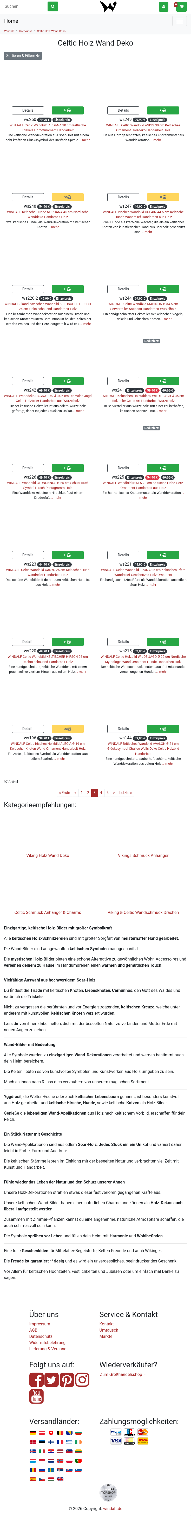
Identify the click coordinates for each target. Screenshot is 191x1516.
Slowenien (78, 1470)
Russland (42, 1470)
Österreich (42, 1433)
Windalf (9, 31)
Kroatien (51, 1451)
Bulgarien (78, 1433)
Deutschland (33, 1433)
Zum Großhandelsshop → (123, 1374)
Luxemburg (33, 1461)
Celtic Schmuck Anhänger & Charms (48, 912)
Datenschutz (40, 1336)
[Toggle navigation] (179, 21)
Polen (69, 1461)
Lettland (60, 1451)
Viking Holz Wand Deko (47, 855)
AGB (33, 1330)
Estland (42, 1442)
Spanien (33, 1479)
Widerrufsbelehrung (47, 1342)
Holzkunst (25, 31)
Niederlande (51, 1461)
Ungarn (51, 1479)
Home (11, 21)
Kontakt (107, 1324)
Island (33, 1451)
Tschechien (42, 1479)
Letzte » (125, 793)
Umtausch (109, 1330)
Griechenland (69, 1442)
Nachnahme (143, 1441)
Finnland (51, 1442)
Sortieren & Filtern (22, 56)
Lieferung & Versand (48, 1348)
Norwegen (60, 1461)
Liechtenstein (69, 1451)
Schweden (51, 1470)
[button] (163, 6)
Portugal (78, 1461)
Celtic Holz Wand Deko (51, 31)
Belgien (60, 1433)
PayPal (116, 1432)
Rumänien (33, 1470)
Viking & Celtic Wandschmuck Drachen (143, 912)
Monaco (42, 1461)
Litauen (78, 1451)
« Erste (64, 793)
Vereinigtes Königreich (60, 1479)
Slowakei (69, 1470)
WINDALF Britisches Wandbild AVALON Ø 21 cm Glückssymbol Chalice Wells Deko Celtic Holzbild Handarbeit (143, 748)
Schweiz (51, 1433)
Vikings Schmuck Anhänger (143, 855)
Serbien (60, 1470)
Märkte (106, 1336)
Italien (42, 1451)
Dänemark (33, 1442)
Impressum (39, 1324)
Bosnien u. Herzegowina (69, 1433)
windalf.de (112, 1508)
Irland (78, 1442)
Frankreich (60, 1442)
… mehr (84, 140)
